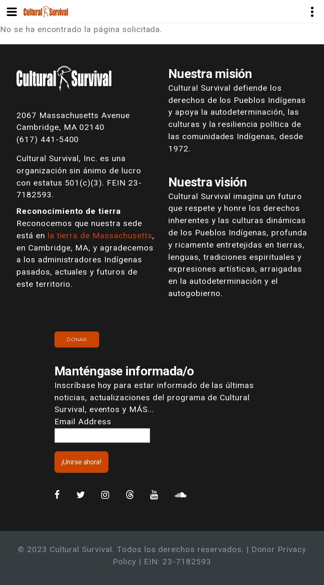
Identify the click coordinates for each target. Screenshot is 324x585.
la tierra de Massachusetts (100, 235)
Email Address (82, 421)
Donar (77, 339)
